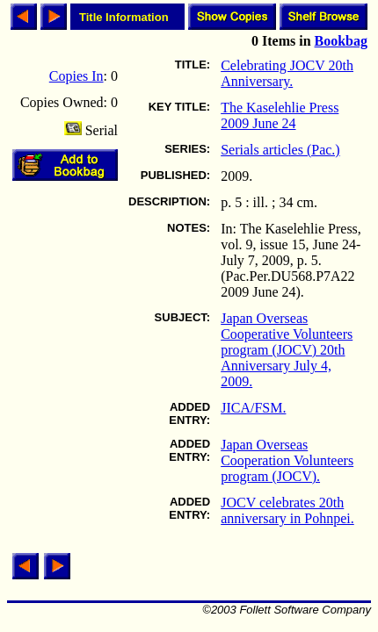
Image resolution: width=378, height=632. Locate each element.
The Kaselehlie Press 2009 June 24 (279, 115)
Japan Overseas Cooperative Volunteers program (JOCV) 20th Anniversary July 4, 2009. (287, 350)
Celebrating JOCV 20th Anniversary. (287, 73)
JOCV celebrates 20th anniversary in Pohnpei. (287, 510)
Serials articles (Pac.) (280, 149)
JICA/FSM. (253, 407)
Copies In (76, 75)
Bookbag (341, 40)
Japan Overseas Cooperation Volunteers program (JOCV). (287, 460)
